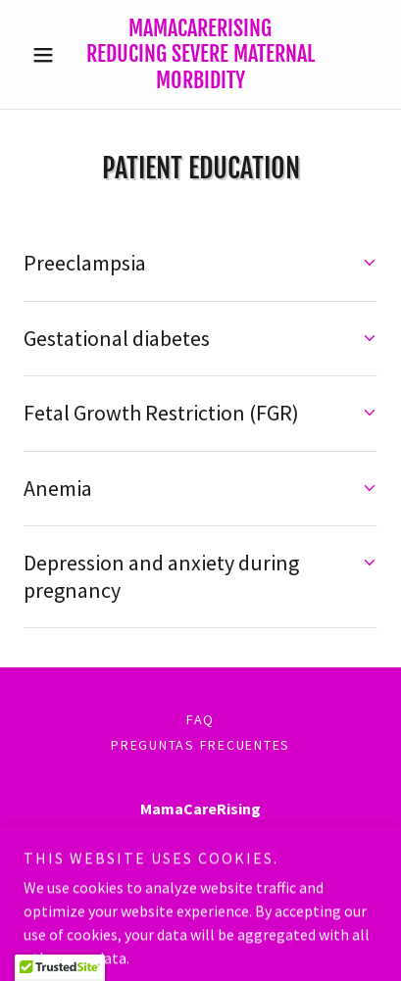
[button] (50, 54)
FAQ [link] (200, 719)
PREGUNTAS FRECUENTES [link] (200, 745)
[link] (200, 54)
